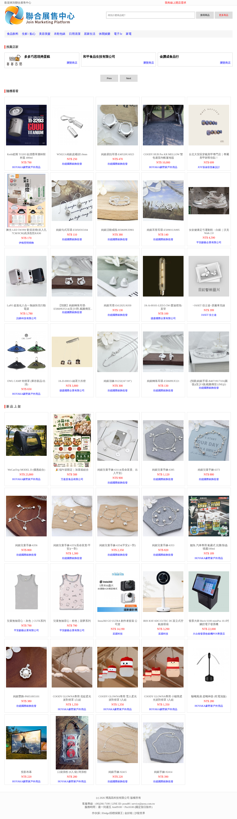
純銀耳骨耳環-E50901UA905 (163, 229)
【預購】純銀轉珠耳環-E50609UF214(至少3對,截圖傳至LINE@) (71, 308)
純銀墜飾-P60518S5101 (26, 696)
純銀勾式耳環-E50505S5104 (72, 229)
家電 (129, 33)
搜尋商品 (205, 15)
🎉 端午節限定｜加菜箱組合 (72, 469)
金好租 (129, 813)
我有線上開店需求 (175, 2)
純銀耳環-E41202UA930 (117, 305)
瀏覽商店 (72, 62)
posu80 (126, 803)
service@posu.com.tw (143, 803)
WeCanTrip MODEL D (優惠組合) (26, 469)
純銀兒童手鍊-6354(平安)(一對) (117, 545)
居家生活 (89, 33)
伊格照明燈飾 (26, 242)
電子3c (118, 33)
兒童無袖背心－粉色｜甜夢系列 (72, 620)
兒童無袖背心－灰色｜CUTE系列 (26, 620)
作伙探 (96, 813)
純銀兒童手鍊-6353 (163, 545)
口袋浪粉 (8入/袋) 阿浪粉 (72, 772)
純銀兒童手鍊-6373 (209, 469)
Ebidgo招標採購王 (112, 813)
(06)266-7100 (103, 803)
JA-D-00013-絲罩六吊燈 (72, 381)
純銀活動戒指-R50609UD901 (117, 229)
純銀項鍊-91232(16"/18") (118, 381)
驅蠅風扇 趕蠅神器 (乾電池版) (208, 696)
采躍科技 (118, 633)
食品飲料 (12, 33)
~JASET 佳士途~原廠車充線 (209, 305)
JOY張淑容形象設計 (209, 167)
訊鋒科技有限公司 (26, 318)
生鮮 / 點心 (28, 33)
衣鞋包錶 (59, 33)
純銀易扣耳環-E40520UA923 (117, 154)
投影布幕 (26, 772)
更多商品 (223, 15)
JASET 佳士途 (209, 314)
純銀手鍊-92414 (163, 772)
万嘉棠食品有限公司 (72, 479)
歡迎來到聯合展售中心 (17, 2)
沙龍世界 (139, 813)
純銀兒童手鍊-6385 (163, 469)
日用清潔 (74, 33)
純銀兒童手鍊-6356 (26, 545)
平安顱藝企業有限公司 (208, 242)
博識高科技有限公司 (117, 797)
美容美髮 (44, 33)
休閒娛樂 (104, 33)
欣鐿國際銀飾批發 (72, 163)
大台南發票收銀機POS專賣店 (209, 633)
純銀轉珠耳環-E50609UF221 (163, 381)
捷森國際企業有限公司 (163, 318)
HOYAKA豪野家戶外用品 (26, 167)
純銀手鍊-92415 (118, 772)
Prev (109, 78)
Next (128, 78)
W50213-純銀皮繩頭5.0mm (72, 154)
